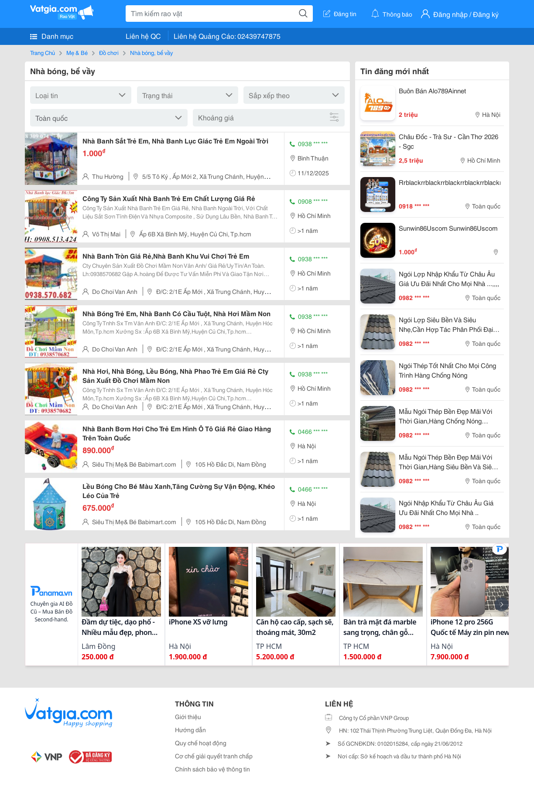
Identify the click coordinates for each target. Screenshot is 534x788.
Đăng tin (339, 13)
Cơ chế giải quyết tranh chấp (214, 755)
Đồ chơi (109, 52)
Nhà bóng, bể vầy (151, 52)
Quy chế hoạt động (200, 742)
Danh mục (51, 36)
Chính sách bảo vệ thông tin (212, 768)
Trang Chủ (42, 52)
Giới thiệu (188, 716)
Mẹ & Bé (77, 52)
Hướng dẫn (190, 729)
